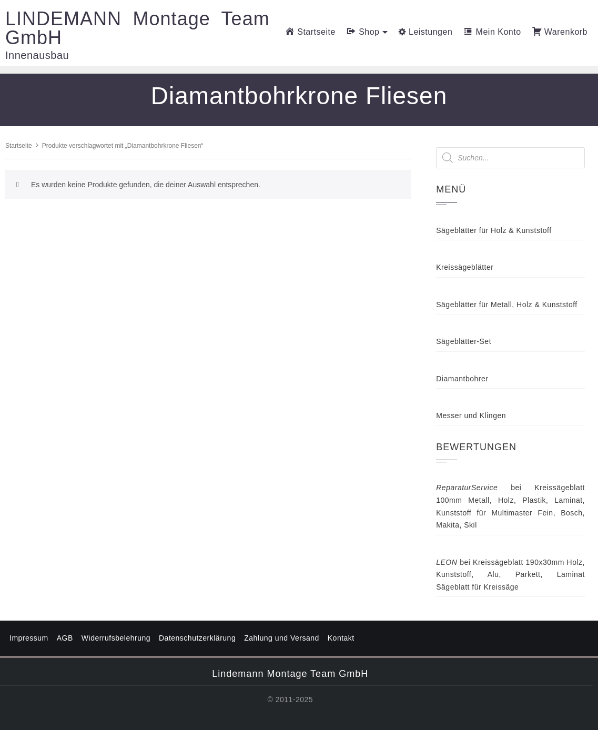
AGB (65, 638)
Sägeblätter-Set (463, 341)
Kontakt (341, 638)
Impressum (28, 638)
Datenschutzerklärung (197, 638)
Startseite (18, 145)
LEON (446, 562)
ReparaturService (467, 487)
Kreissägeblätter (464, 267)
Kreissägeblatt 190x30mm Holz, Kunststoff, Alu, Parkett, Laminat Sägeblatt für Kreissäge (510, 574)
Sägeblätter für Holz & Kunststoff (493, 230)
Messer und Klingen (471, 415)
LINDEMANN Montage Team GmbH (137, 28)
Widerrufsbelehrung (116, 638)
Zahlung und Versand (281, 638)
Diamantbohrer (462, 378)
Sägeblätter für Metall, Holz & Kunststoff (506, 304)
